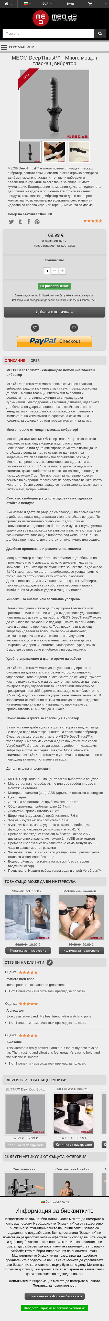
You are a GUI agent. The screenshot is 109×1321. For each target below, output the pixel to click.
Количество (54, 260)
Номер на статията (21, 214)
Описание (15, 360)
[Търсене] (100, 33)
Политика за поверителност (54, 1285)
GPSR (35, 360)
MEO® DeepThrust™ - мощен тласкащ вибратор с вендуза (53, 779)
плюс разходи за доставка (54, 245)
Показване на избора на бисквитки (54, 1296)
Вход (70, 3)
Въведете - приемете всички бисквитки (54, 1308)
